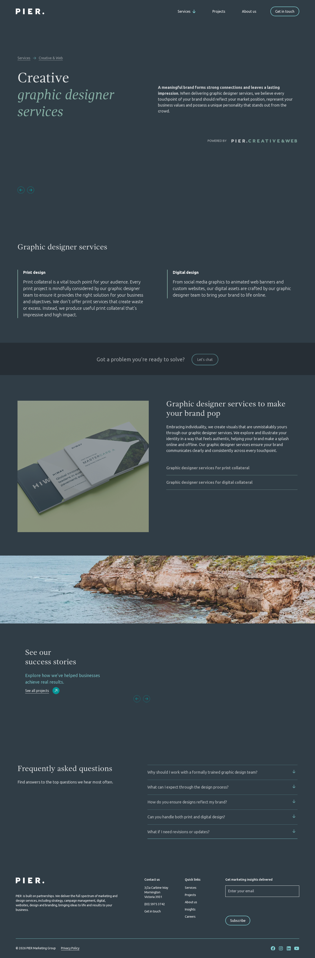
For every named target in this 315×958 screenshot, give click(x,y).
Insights (190, 909)
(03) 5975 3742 (154, 904)
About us (249, 11)
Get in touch (284, 11)
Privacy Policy (70, 948)
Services (190, 887)
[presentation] (253, 906)
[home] (30, 11)
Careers (190, 916)
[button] (187, 11)
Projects (218, 11)
